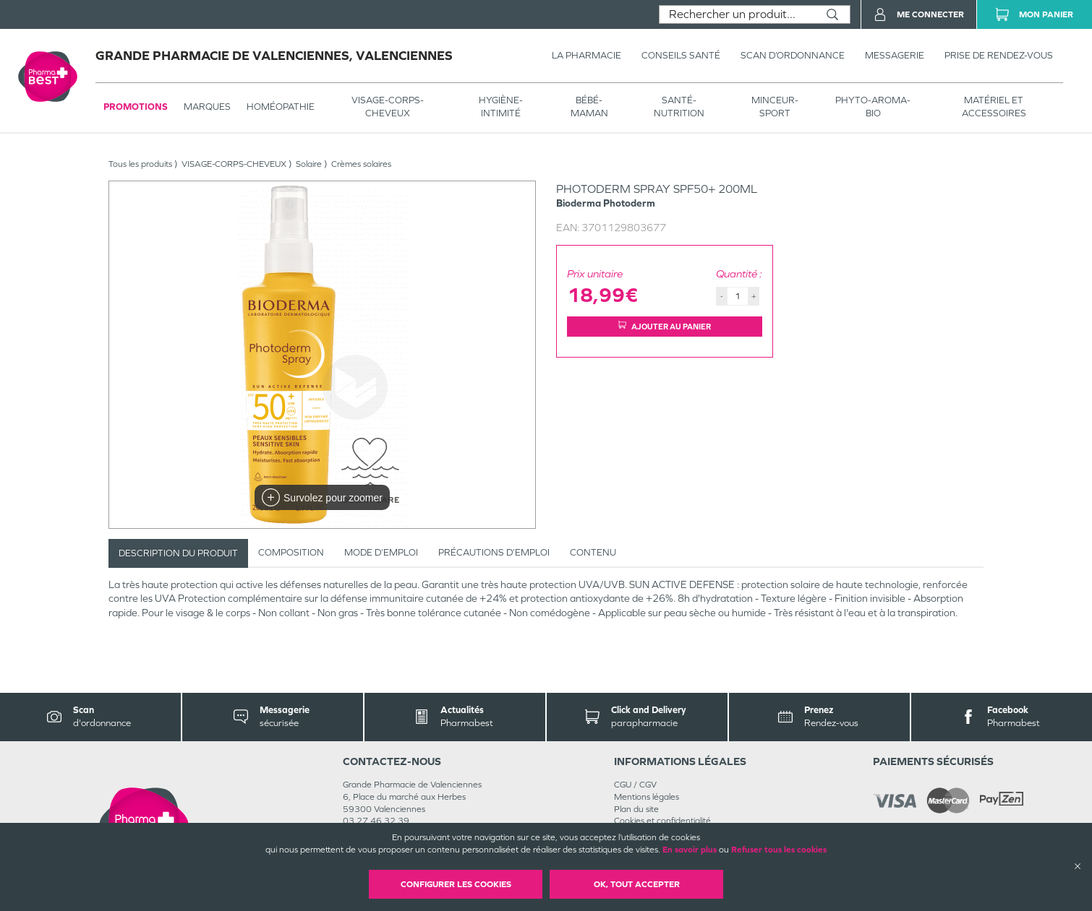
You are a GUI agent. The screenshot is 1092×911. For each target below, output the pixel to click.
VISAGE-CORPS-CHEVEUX (387, 106)
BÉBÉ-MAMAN (589, 106)
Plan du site (636, 809)
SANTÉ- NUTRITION (679, 106)
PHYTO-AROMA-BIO (872, 106)
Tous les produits (140, 164)
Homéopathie (281, 106)
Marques (207, 106)
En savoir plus (689, 850)
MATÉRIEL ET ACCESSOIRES (994, 106)
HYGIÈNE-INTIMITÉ (501, 106)
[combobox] (737, 14)
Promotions (135, 106)
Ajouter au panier (664, 326)
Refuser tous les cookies (779, 850)
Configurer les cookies (456, 884)
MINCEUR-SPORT (774, 106)
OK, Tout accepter (637, 884)
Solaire (309, 164)
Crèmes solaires (361, 164)
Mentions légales (646, 797)
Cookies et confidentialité (662, 821)
